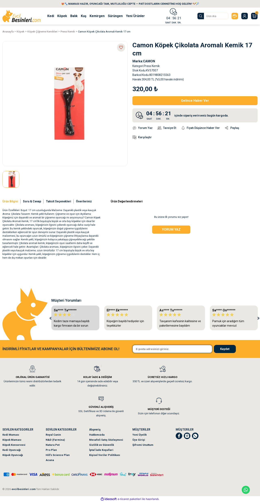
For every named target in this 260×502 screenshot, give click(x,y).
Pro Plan (51, 449)
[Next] (258, 318)
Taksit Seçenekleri (58, 201)
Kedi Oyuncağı (11, 449)
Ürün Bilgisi (10, 201)
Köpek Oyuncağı (12, 455)
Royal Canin (53, 434)
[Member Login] (244, 16)
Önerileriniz (84, 201)
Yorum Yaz (171, 229)
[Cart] (254, 16)
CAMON (149, 61)
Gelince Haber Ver (195, 101)
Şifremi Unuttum (142, 444)
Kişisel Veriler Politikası (104, 455)
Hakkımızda (97, 434)
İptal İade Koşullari (101, 449)
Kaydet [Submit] (225, 349)
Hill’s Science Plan (58, 455)
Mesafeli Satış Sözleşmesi (106, 439)
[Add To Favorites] (121, 47)
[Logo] (21, 16)
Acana (50, 460)
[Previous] (50, 318)
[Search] (212, 16)
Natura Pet (53, 444)
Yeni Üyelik (139, 434)
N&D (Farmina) (55, 439)
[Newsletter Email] (172, 349)
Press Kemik (152, 66)
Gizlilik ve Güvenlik (101, 444)
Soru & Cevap (32, 201)
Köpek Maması (11, 439)
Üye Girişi (138, 439)
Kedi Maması (10, 434)
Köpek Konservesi (13, 444)
